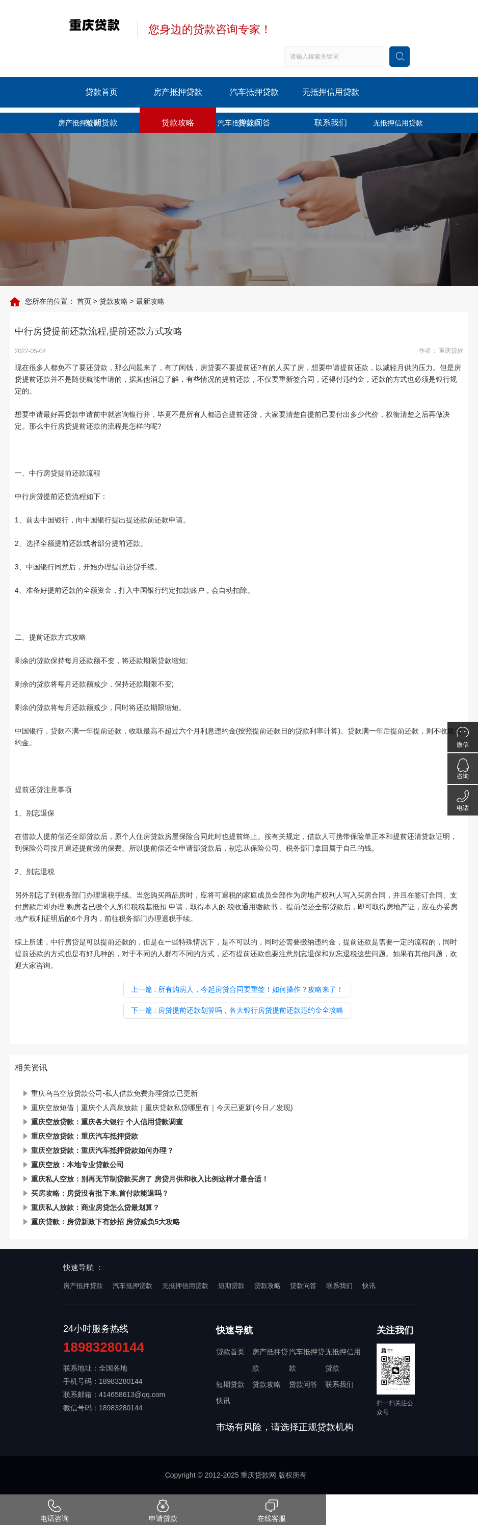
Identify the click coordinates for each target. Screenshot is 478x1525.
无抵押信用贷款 (330, 92)
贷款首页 (101, 92)
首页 (84, 301)
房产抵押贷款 (177, 92)
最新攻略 (150, 301)
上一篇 (237, 989)
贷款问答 (254, 122)
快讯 (369, 1286)
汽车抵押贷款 (254, 92)
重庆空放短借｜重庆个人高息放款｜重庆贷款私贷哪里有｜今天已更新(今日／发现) (162, 1107)
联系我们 (330, 122)
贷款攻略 (178, 122)
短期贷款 (101, 122)
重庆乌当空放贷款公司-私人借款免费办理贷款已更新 (114, 1093)
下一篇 (237, 1010)
